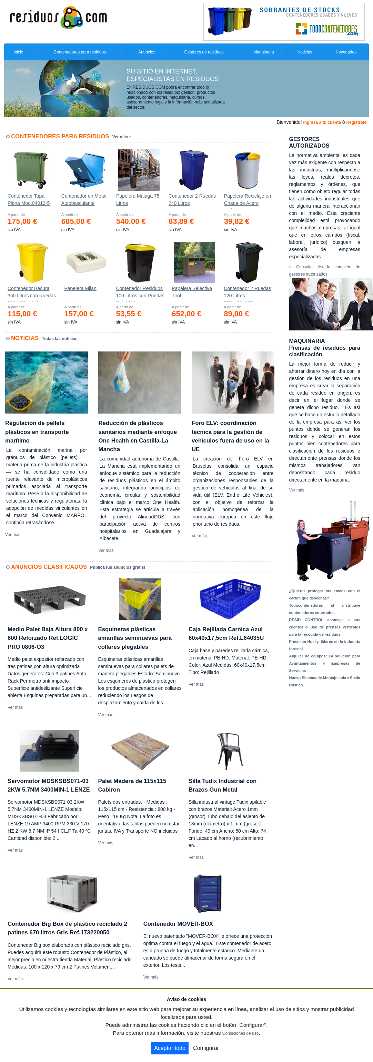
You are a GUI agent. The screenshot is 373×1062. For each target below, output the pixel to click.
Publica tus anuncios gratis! (117, 567)
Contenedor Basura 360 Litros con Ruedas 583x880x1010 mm (32, 293)
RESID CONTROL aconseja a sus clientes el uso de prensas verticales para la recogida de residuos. (325, 627)
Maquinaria (263, 52)
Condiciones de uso (240, 1033)
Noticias (305, 52)
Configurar (206, 1048)
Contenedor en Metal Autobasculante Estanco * (84, 201)
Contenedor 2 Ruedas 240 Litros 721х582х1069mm (192, 201)
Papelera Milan (80, 288)
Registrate (356, 122)
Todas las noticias (60, 338)
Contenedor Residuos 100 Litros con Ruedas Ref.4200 (140, 293)
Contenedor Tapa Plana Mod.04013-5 (29, 199)
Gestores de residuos (204, 52)
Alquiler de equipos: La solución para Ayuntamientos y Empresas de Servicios (325, 663)
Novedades (345, 52)
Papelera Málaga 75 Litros (137, 199)
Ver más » (122, 137)
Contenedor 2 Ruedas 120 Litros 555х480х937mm (247, 293)
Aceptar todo (169, 1048)
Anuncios (146, 52)
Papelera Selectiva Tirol (192, 292)
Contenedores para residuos (80, 52)
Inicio (18, 52)
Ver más (12, 534)
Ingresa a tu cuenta (322, 122)
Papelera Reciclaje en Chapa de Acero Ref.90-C (247, 201)
